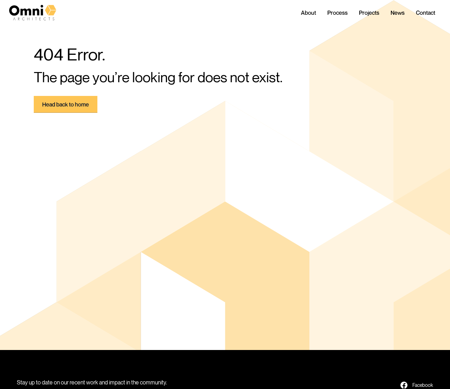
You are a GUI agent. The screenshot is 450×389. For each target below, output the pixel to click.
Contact (425, 12)
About (308, 12)
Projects (369, 12)
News (398, 12)
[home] (38, 12)
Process (337, 12)
